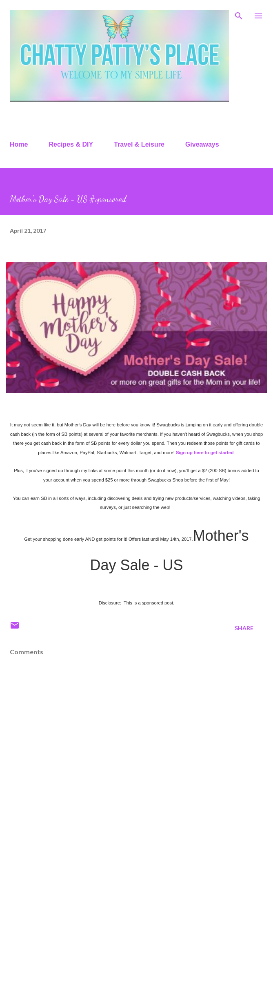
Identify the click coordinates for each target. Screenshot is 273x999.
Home (19, 144)
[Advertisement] (136, 929)
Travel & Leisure (139, 144)
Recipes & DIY (71, 144)
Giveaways (202, 144)
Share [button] (244, 627)
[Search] (239, 15)
